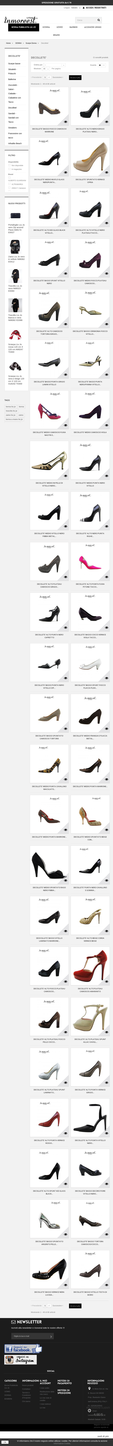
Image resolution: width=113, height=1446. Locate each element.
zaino (21, 539)
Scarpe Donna (31, 43)
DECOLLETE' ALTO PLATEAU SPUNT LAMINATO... (49, 1091)
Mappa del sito (28, 1409)
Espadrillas (13, 176)
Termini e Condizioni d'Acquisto (26, 1395)
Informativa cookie (29, 1405)
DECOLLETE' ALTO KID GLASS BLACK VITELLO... (49, 231)
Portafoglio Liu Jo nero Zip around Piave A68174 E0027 (16, 276)
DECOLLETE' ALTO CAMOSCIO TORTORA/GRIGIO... (49, 332)
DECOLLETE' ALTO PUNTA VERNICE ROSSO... (49, 1141)
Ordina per (38, 65)
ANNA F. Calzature (19, 223)
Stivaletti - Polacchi (12, 71)
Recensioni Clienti (98, 1408)
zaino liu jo (10, 539)
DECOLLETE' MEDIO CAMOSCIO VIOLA (90, 432)
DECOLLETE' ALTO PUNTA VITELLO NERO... (90, 1141)
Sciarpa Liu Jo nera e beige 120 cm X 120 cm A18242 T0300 (16, 427)
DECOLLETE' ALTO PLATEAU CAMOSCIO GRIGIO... (49, 585)
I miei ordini (44, 1388)
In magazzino (17, 204)
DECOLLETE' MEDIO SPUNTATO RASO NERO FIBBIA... (49, 889)
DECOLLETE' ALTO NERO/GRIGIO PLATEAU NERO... (90, 130)
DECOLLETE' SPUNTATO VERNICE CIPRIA (90, 181)
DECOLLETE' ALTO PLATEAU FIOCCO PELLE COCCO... (49, 1040)
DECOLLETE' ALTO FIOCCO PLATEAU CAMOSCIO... (49, 990)
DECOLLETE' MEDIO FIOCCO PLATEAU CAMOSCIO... (90, 282)
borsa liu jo (11, 531)
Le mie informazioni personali (45, 1410)
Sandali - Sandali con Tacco (13, 117)
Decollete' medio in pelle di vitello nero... (49, 484)
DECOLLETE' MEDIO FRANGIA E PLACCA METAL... (90, 737)
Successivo (58, 77)
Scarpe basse (14, 63)
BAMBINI (74, 27)
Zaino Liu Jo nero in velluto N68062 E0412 (16, 306)
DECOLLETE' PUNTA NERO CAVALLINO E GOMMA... (90, 889)
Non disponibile (17, 200)
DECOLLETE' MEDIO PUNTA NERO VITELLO (90, 484)
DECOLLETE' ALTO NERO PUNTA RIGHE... (90, 534)
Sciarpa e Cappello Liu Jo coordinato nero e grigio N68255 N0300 (16, 460)
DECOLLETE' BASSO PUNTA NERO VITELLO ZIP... (49, 686)
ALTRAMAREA (17, 219)
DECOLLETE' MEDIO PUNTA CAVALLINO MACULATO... (49, 787)
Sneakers (12, 128)
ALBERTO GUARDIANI (17, 215)
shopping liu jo (12, 547)
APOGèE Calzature (15, 229)
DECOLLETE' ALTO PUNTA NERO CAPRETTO (49, 636)
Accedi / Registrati (94, 8)
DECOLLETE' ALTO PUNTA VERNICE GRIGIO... (90, 1091)
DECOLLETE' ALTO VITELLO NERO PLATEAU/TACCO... (90, 231)
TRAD (8, 552)
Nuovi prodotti (16, 251)
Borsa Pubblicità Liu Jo (24, 27)
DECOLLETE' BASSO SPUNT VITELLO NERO (49, 282)
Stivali (11, 155)
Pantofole (12, 149)
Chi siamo (26, 1401)
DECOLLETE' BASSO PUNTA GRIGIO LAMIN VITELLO (49, 383)
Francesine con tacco (15, 135)
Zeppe (11, 171)
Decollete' (12, 108)
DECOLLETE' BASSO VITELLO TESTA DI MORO (90, 1293)
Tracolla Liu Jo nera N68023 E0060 (15, 336)
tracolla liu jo (11, 535)
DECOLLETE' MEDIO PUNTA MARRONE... (90, 786)
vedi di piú (103, 1436)
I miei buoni (44, 1416)
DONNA (46, 27)
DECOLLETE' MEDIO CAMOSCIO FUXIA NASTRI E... (49, 433)
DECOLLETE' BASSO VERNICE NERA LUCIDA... (49, 1293)
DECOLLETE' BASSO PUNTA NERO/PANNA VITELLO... (90, 383)
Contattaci (26, 1389)
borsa (21, 531)
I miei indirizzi (45, 1404)
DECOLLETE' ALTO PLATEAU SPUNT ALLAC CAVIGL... (90, 1040)
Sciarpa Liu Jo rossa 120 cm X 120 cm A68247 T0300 (15, 396)
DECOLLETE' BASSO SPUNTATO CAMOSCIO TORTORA (49, 737)
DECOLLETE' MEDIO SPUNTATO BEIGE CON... (90, 838)
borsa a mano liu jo (14, 543)
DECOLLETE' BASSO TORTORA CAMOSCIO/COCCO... (90, 1242)
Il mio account (45, 1382)
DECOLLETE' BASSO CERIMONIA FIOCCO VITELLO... (90, 332)
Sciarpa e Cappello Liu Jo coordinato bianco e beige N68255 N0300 (16, 495)
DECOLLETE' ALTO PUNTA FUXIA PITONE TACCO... (90, 585)
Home (8, 43)
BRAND (56, 35)
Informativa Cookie (62, 1443)
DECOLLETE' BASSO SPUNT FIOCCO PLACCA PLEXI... (90, 686)
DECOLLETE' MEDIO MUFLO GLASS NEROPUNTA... (49, 181)
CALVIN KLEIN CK (19, 237)
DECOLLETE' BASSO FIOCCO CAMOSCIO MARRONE (49, 130)
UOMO (60, 27)
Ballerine (12, 79)
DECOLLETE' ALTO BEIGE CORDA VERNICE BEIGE (90, 939)
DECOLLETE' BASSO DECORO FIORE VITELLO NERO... (90, 1192)
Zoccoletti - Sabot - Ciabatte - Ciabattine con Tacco (14, 93)
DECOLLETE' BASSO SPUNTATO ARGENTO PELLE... (49, 1242)
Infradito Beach (15, 143)
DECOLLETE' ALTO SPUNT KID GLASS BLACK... (49, 1192)
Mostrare (37, 68)
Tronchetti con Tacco (14, 163)
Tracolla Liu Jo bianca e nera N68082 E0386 (15, 365)
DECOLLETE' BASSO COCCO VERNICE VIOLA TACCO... (90, 636)
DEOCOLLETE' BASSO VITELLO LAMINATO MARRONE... (49, 939)
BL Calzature (16, 233)
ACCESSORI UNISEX (92, 27)
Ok (5, 1442)
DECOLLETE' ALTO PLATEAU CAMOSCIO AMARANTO (90, 990)
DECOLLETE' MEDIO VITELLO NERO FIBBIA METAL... (49, 534)
